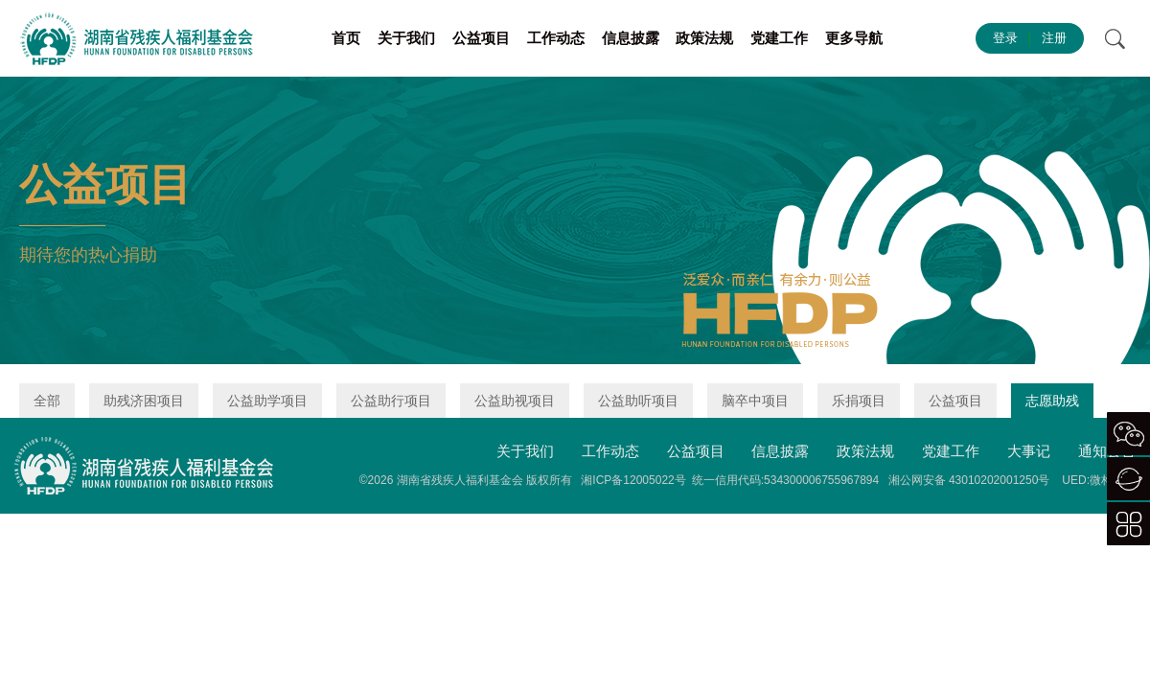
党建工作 (779, 38)
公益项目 (481, 38)
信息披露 (630, 38)
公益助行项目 (391, 400)
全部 (47, 400)
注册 (1054, 38)
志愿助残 (1052, 400)
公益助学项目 (267, 400)
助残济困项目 (144, 400)
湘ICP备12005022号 (633, 480)
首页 (346, 38)
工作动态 (556, 38)
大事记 (1028, 451)
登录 (1005, 38)
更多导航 (854, 38)
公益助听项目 (638, 400)
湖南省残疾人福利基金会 (460, 480)
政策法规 (704, 38)
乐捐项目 (859, 400)
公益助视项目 (514, 400)
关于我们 (406, 38)
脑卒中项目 (755, 400)
